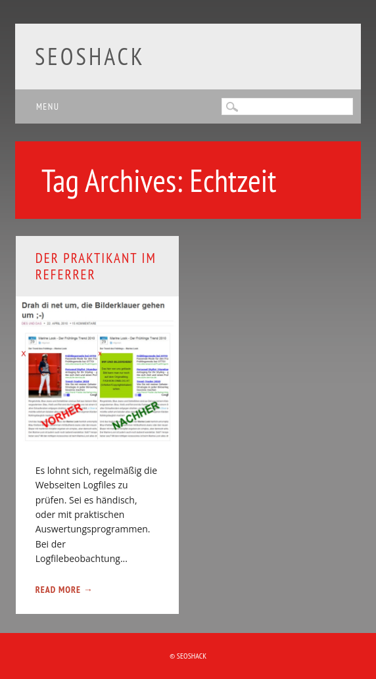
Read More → (64, 590)
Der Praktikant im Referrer (95, 266)
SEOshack (90, 56)
